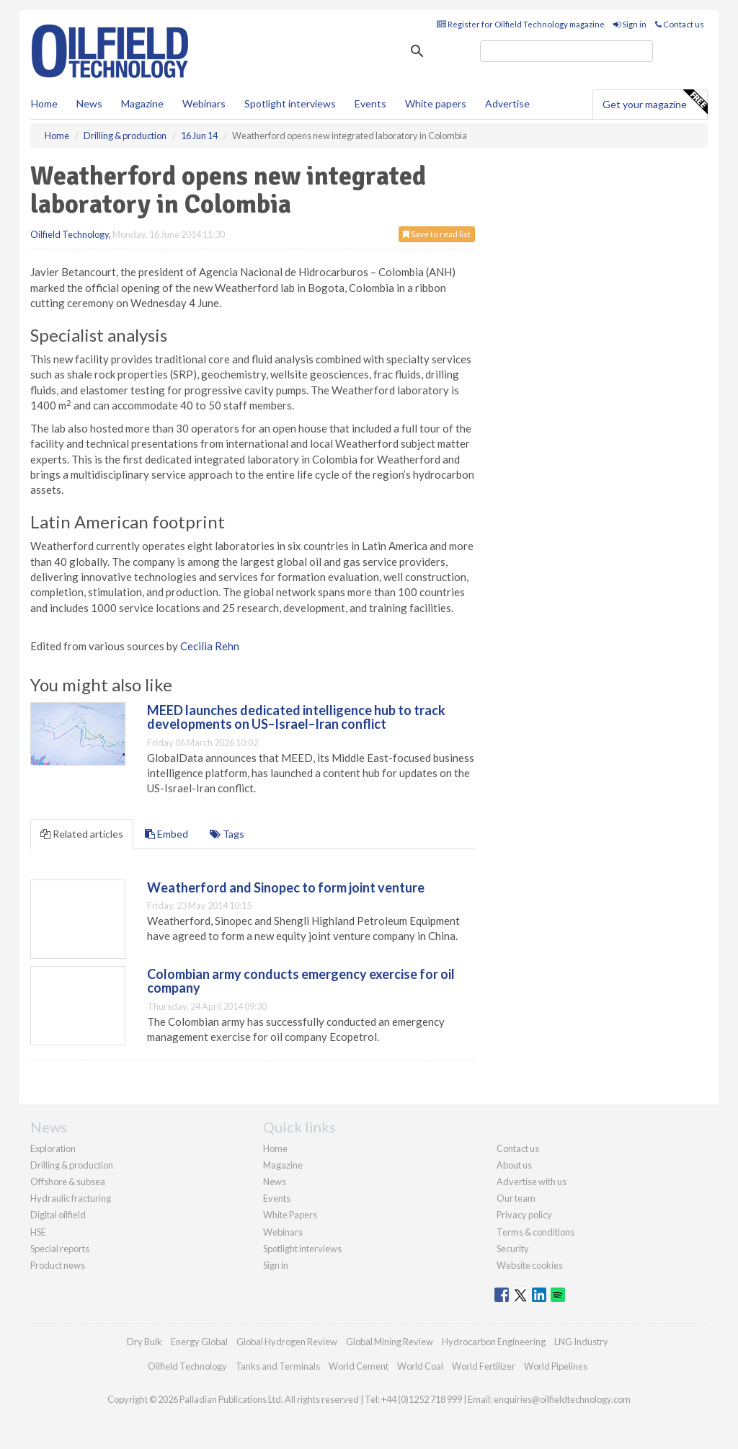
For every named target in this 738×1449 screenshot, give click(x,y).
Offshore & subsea (67, 1181)
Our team (516, 1198)
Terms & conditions (535, 1232)
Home (44, 103)
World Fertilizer (483, 1366)
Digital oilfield (58, 1214)
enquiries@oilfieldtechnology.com (562, 1399)
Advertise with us (531, 1181)
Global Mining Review (389, 1341)
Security (513, 1248)
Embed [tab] (166, 834)
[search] (566, 51)
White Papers (290, 1214)
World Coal (420, 1366)
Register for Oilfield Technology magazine (521, 24)
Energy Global (199, 1341)
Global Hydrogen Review (286, 1341)
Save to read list (437, 234)
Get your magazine (655, 102)
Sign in (629, 24)
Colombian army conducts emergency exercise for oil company (301, 981)
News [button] (89, 103)
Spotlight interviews (290, 103)
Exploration (53, 1148)
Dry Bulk (144, 1341)
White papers (435, 103)
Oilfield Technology (69, 234)
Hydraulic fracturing (70, 1198)
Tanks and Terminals (278, 1366)
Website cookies (530, 1265)
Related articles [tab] (81, 834)
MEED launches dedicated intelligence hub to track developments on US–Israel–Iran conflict (296, 717)
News (274, 1181)
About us (514, 1165)
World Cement (358, 1366)
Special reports (59, 1248)
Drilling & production (71, 1165)
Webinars (204, 103)
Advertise (507, 103)
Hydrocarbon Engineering (494, 1341)
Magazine (142, 103)
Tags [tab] (227, 834)
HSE (38, 1232)
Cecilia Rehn (209, 645)
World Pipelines (555, 1366)
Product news (57, 1265)
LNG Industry (581, 1341)
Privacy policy (524, 1214)
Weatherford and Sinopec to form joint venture (285, 887)
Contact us (679, 24)
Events (370, 103)
